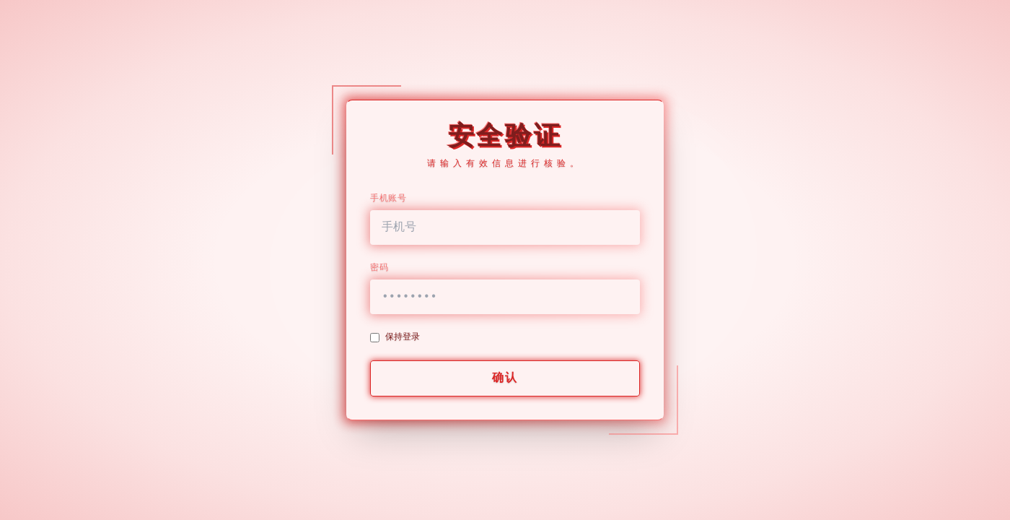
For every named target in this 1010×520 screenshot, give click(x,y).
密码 (379, 268)
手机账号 (388, 199)
